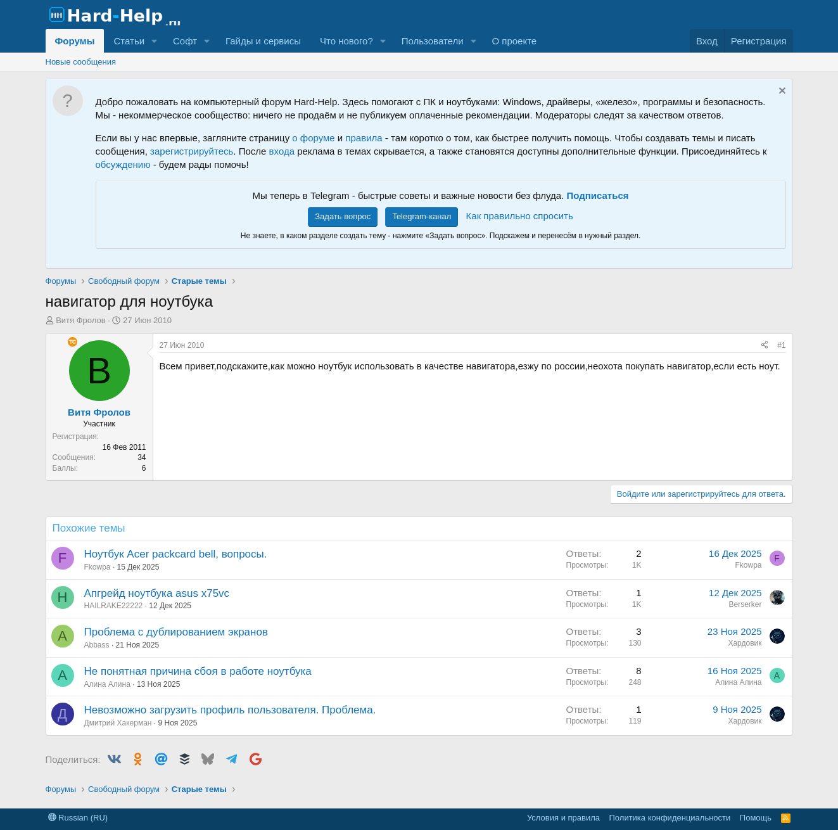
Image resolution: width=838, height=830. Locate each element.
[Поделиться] (764, 345)
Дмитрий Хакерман (118, 722)
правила (363, 137)
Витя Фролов (80, 320)
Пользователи (433, 40)
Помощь (755, 817)
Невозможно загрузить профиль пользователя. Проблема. (230, 710)
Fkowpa (97, 567)
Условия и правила (563, 817)
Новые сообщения (81, 62)
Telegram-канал (421, 216)
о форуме (313, 137)
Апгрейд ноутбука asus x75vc (157, 593)
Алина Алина (107, 684)
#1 (781, 345)
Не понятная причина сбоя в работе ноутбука (198, 671)
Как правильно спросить (519, 215)
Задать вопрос (343, 216)
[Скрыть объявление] (780, 92)
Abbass (97, 645)
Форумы (75, 40)
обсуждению (123, 164)
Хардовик (744, 643)
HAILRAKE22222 (113, 605)
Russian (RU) (78, 817)
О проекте (514, 40)
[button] (154, 41)
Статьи (128, 40)
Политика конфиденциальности (670, 817)
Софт (185, 40)
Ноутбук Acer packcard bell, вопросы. (175, 554)
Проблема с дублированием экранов (176, 632)
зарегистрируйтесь (191, 151)
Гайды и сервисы (263, 40)
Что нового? (346, 40)
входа (282, 151)
